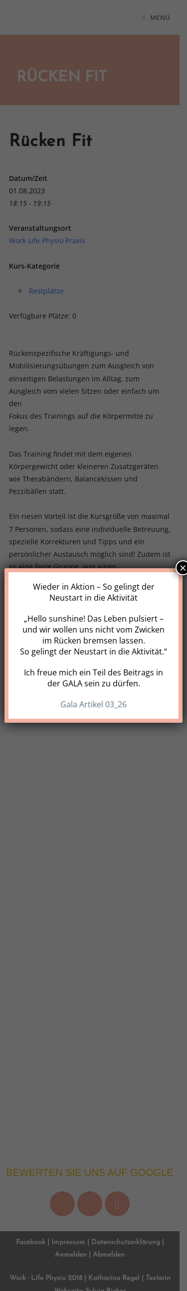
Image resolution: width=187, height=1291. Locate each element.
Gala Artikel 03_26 (93, 704)
